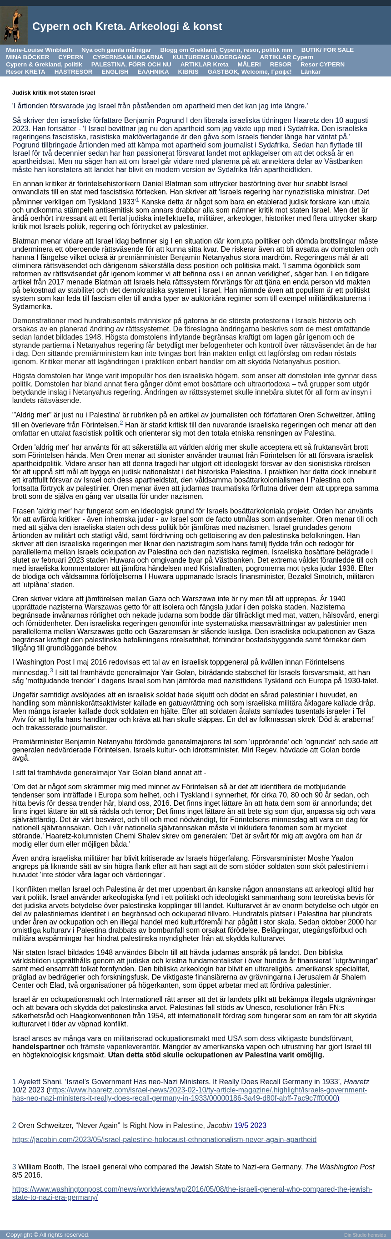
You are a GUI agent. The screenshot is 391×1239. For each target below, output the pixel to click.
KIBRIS (188, 71)
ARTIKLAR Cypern (287, 57)
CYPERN (71, 57)
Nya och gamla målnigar (116, 49)
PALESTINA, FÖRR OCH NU (131, 64)
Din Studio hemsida (365, 1235)
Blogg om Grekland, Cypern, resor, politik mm (226, 49)
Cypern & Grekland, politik (44, 64)
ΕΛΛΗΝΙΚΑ (153, 71)
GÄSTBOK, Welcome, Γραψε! (250, 71)
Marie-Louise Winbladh (39, 49)
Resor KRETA (25, 71)
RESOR (280, 64)
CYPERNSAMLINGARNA (128, 57)
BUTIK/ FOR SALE (327, 49)
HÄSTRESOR (74, 71)
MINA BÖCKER (27, 57)
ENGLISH (114, 71)
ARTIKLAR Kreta (204, 64)
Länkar (311, 71)
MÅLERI (249, 64)
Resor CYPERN (323, 64)
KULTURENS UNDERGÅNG (211, 57)
